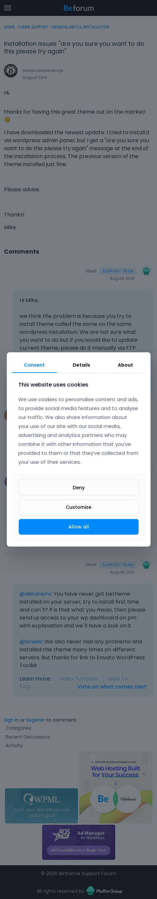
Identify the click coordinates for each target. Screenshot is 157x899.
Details (81, 365)
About (125, 365)
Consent (34, 365)
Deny (79, 487)
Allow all (78, 526)
